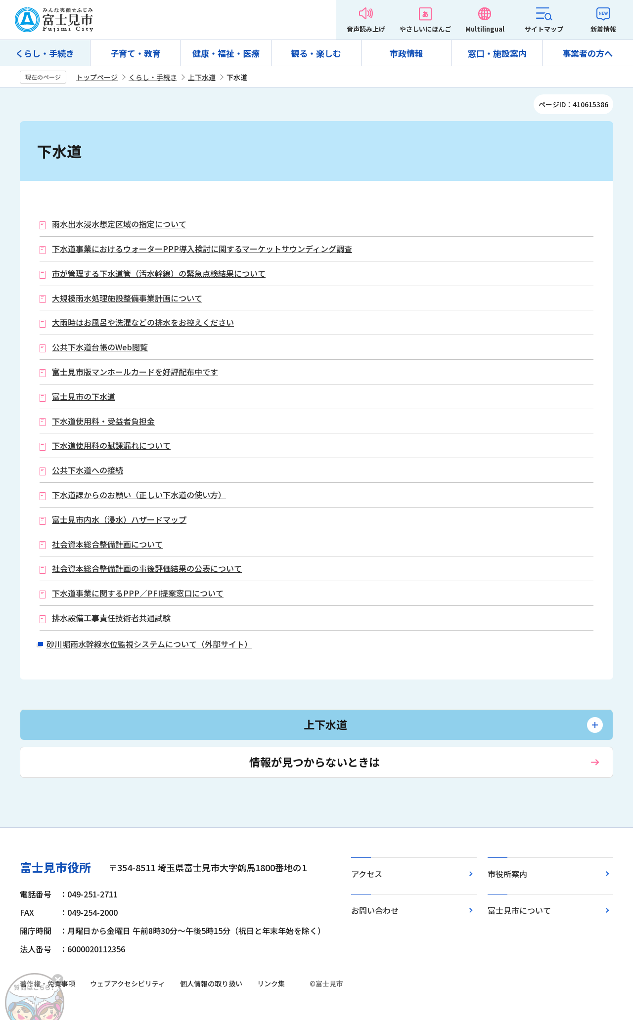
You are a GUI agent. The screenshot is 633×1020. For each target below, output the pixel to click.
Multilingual (484, 29)
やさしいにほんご (425, 29)
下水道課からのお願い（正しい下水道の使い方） (139, 495)
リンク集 (271, 983)
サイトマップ (544, 29)
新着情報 (603, 29)
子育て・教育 (135, 53)
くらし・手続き (44, 53)
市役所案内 (507, 874)
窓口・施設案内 (497, 53)
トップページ (97, 77)
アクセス (366, 874)
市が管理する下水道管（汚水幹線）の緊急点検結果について (159, 273)
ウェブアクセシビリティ (127, 983)
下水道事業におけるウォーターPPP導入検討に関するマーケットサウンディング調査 (202, 249)
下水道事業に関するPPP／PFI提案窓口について (138, 593)
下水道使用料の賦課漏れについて (111, 445)
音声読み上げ (366, 29)
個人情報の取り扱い (211, 983)
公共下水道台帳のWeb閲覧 (100, 347)
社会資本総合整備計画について (107, 544)
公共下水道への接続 (87, 470)
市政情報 (406, 53)
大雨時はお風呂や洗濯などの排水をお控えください (143, 322)
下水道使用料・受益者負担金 (103, 421)
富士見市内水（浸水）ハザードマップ (119, 519)
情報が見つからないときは (314, 761)
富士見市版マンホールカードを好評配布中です (135, 372)
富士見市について (519, 910)
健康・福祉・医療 (226, 53)
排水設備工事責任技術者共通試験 (111, 618)
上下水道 (202, 77)
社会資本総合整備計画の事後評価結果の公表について (147, 568)
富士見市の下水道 (83, 396)
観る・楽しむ (316, 53)
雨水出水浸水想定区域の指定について (119, 224)
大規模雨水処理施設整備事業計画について (127, 298)
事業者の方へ (587, 53)
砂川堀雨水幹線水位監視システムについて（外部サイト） (149, 644)
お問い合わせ (375, 910)
